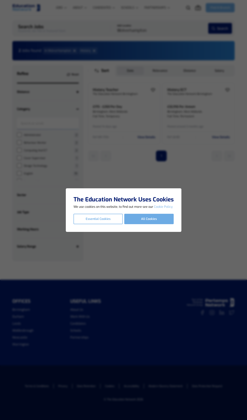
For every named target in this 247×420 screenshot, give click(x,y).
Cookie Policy (163, 207)
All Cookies (149, 219)
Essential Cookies (98, 219)
